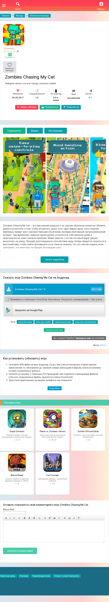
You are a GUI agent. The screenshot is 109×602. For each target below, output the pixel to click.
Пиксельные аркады (39, 16)
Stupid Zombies (17, 431)
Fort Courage (52, 475)
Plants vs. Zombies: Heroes (52, 431)
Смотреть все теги (54, 330)
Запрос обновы (27, 107)
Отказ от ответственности (66, 580)
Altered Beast (17, 475)
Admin (103, 345)
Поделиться (71, 107)
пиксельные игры (63, 322)
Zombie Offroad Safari (88, 431)
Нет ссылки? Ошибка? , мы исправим (79, 338)
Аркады (19, 16)
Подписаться (49, 107)
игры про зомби (43, 322)
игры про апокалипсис (85, 322)
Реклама (24, 580)
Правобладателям (41, 580)
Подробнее (54, 388)
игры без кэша (25, 322)
